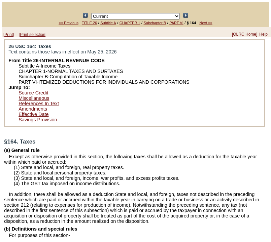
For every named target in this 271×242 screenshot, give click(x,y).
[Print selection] (32, 34)
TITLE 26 (89, 23)
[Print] (8, 34)
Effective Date (33, 114)
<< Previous (68, 23)
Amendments (33, 109)
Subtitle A (108, 23)
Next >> (205, 23)
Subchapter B (154, 23)
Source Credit (33, 92)
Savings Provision (38, 119)
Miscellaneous (34, 98)
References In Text (39, 103)
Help (263, 34)
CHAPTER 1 (130, 23)
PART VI (176, 23)
